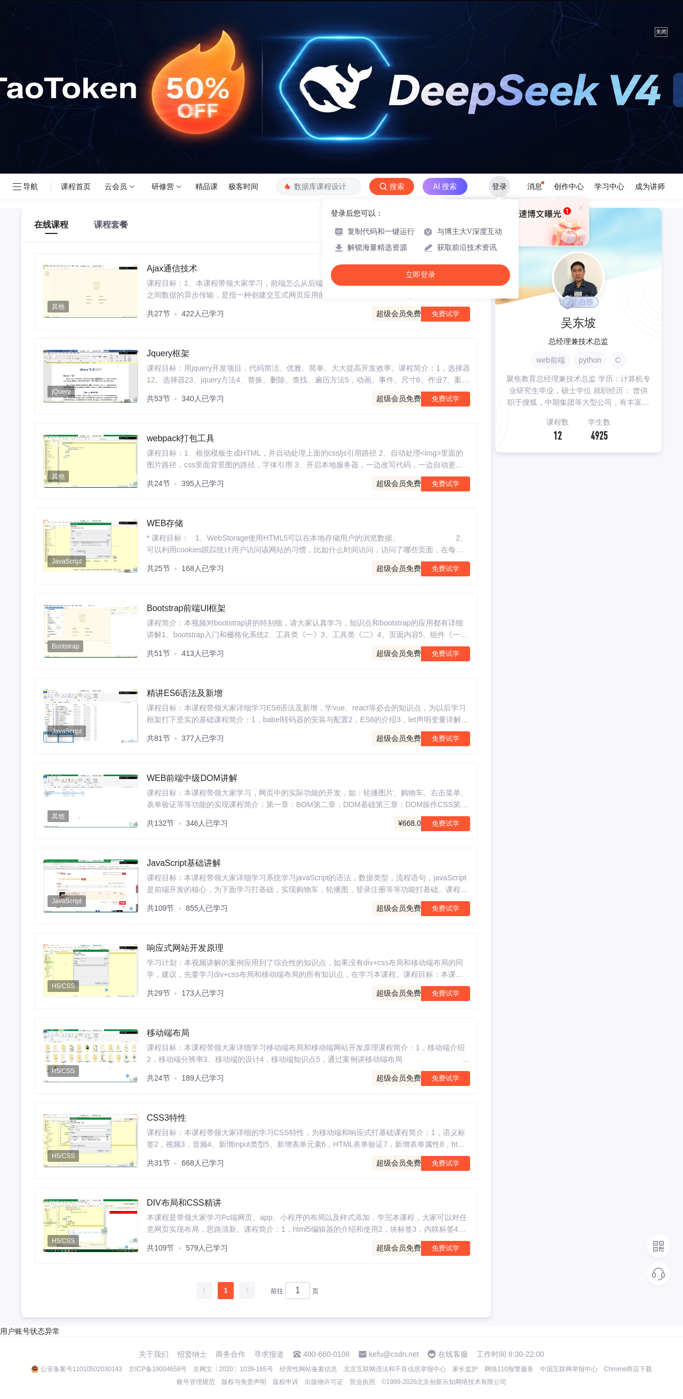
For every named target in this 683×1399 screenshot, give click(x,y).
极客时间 (243, 186)
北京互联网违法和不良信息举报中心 (395, 1369)
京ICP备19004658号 (158, 1369)
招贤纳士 (192, 1354)
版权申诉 (285, 1382)
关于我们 (154, 1354)
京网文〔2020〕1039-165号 (233, 1369)
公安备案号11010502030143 (81, 1369)
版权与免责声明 (243, 1382)
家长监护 (465, 1369)
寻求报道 (269, 1354)
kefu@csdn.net (394, 1354)
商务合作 (230, 1354)
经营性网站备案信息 (308, 1369)
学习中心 (609, 186)
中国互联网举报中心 (569, 1369)
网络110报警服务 (509, 1369)
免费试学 (445, 314)
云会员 (116, 186)
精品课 (206, 186)
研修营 (163, 186)
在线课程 (51, 224)
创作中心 (569, 186)
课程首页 (76, 186)
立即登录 (420, 275)
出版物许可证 (324, 1382)
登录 (499, 186)
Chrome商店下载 (628, 1369)
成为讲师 (650, 186)
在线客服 (453, 1354)
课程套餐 (111, 224)
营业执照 (362, 1382)
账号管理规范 (196, 1382)
